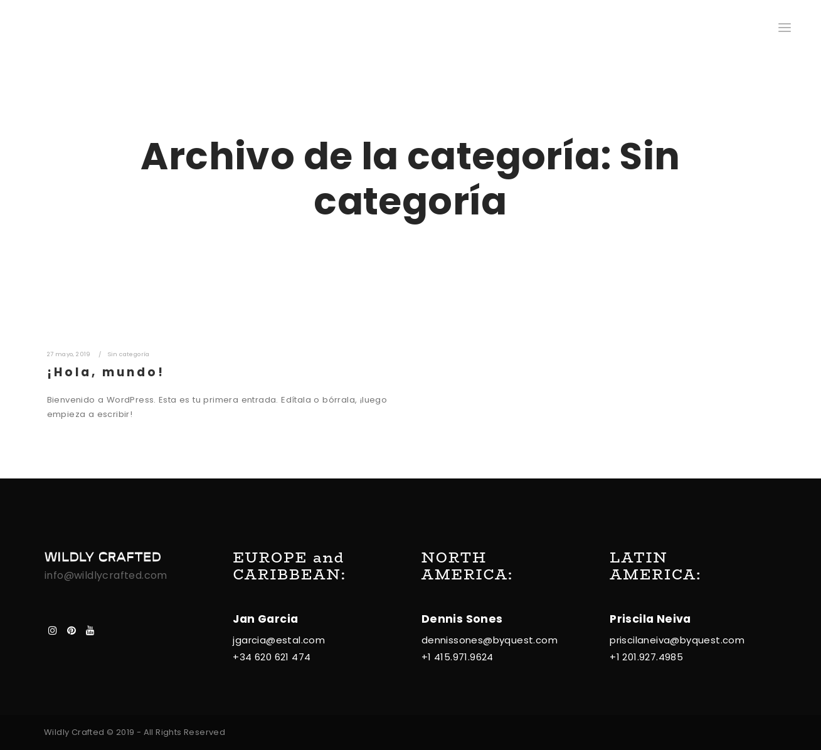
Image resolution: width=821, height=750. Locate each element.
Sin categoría (129, 354)
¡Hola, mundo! (106, 372)
